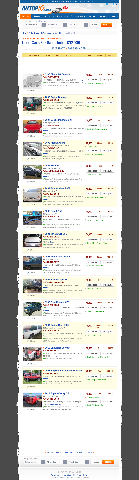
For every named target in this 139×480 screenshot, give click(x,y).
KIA (96, 175)
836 (80, 452)
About (69, 475)
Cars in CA (90, 129)
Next (91, 452)
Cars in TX (90, 221)
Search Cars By (78, 16)
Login (116, 4)
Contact (85, 475)
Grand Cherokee (102, 380)
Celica (105, 243)
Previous (49, 452)
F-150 (101, 221)
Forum (103, 16)
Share (110, 4)
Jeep (93, 380)
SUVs (88, 107)
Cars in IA (90, 84)
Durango (100, 107)
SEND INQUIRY (107, 80)
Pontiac (95, 198)
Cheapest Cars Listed (43, 16)
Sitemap (63, 475)
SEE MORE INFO (93, 80)
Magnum (104, 129)
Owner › (81, 80)
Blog (92, 16)
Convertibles (91, 243)
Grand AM (103, 198)
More (114, 16)
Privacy (79, 475)
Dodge (94, 107)
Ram (100, 336)
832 (61, 452)
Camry (103, 405)
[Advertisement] (69, 64)
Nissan (95, 155)
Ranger (101, 312)
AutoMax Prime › (56, 404)
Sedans (89, 155)
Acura (97, 266)
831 (57, 452)
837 (85, 452)
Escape (98, 289)
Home (25, 16)
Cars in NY (90, 175)
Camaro (104, 84)
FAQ (74, 475)
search (106, 24)
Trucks (89, 336)
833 (66, 452)
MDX (102, 266)
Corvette (106, 357)
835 (76, 452)
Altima (101, 155)
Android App (55, 475)
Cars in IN (90, 312)
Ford (96, 221)
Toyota (99, 243)
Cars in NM (90, 357)
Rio (100, 175)
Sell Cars (61, 16)
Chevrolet (98, 84)
